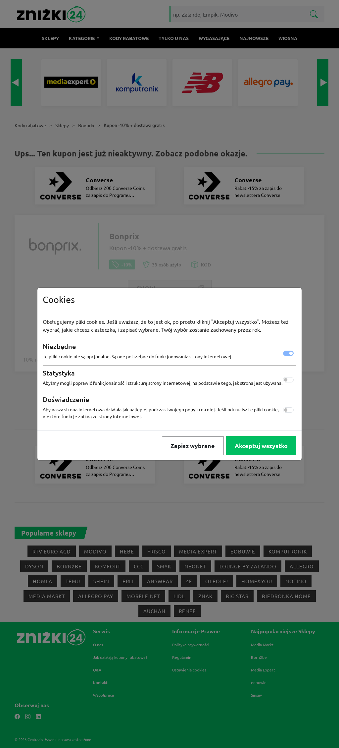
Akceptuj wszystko (261, 445)
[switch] (288, 379)
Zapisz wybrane (192, 445)
